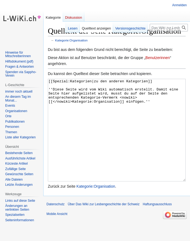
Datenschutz (55, 224)
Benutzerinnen (157, 58)
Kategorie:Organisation (71, 40)
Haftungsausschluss (157, 224)
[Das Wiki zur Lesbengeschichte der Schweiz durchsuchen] (169, 27)
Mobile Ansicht (56, 234)
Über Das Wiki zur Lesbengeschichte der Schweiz (103, 224)
